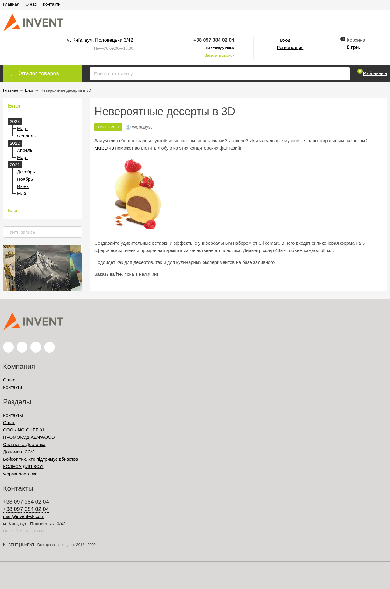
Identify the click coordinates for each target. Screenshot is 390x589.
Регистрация (290, 47)
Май (21, 193)
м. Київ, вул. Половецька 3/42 (99, 40)
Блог (13, 210)
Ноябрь (25, 179)
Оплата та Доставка (24, 444)
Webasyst (142, 127)
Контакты (13, 415)
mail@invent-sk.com (23, 516)
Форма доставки (20, 473)
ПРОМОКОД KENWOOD (29, 437)
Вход (285, 40)
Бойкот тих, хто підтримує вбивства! (41, 459)
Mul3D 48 (104, 148)
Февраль (26, 135)
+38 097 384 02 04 (213, 40)
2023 (15, 121)
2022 (15, 143)
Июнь (23, 186)
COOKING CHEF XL (24, 429)
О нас (31, 4)
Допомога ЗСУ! (19, 451)
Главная (11, 4)
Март (22, 128)
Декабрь (26, 171)
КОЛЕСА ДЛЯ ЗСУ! (23, 466)
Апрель (25, 150)
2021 (15, 164)
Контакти (52, 4)
